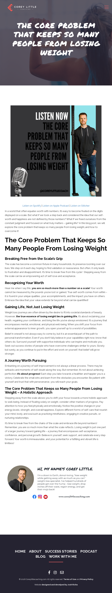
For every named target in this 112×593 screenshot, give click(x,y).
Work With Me (63, 556)
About (35, 551)
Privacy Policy (86, 579)
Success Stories (61, 551)
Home (20, 551)
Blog (40, 556)
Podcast (88, 551)
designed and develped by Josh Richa (60, 585)
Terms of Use (69, 579)
